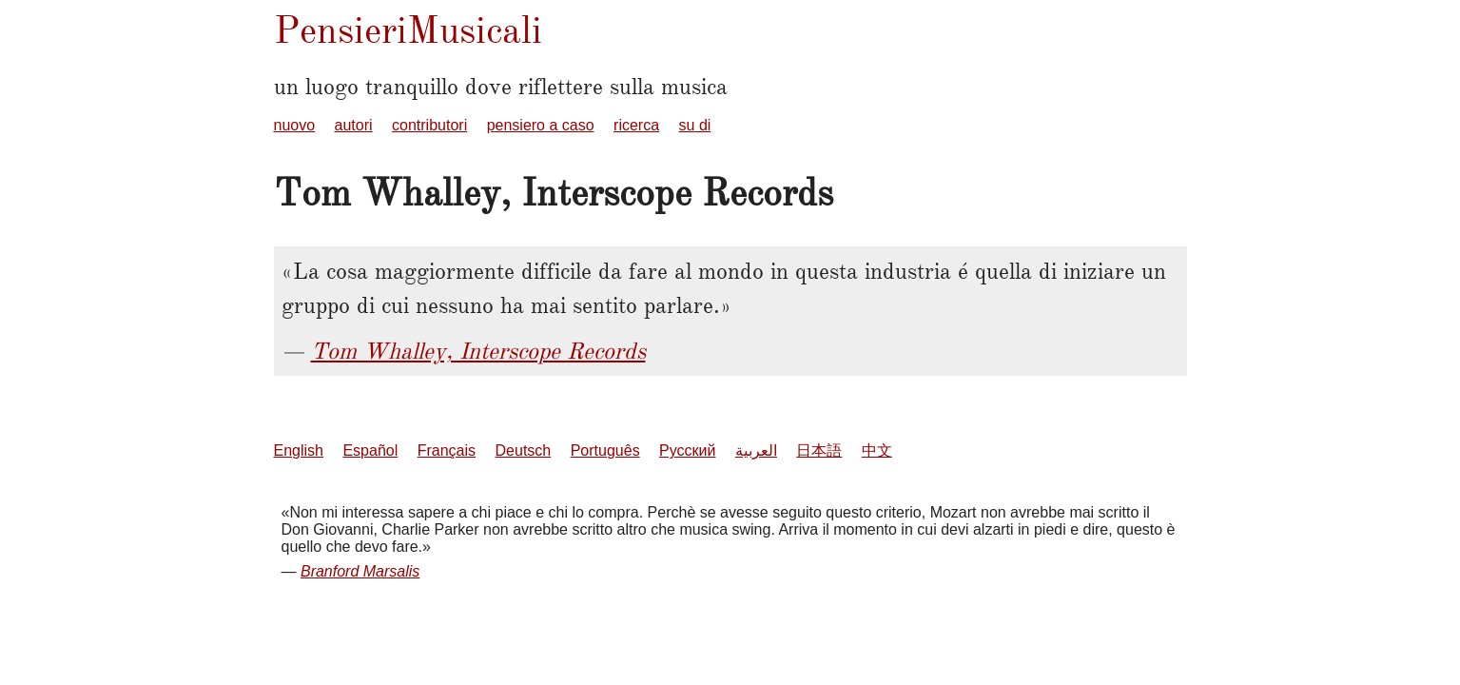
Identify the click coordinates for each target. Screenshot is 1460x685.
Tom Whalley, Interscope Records (478, 351)
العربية (756, 450)
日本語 (819, 450)
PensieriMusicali (408, 30)
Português (605, 450)
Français (447, 450)
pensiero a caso (540, 125)
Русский (687, 450)
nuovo (295, 125)
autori (354, 125)
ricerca (636, 125)
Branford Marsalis (360, 571)
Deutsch (524, 450)
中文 (877, 450)
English (298, 450)
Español (370, 450)
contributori (429, 125)
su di (695, 125)
